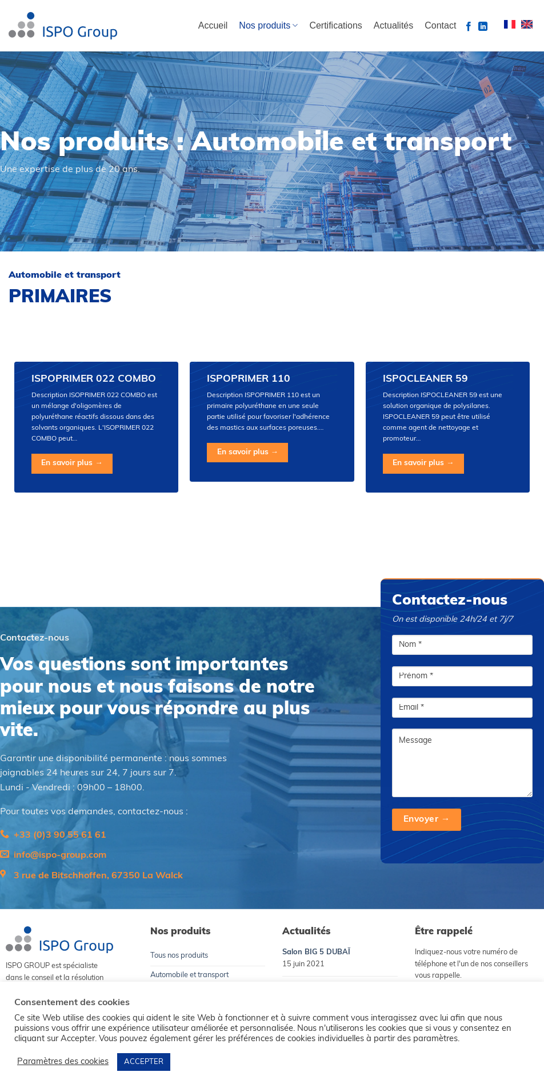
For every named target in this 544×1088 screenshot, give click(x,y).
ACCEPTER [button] (143, 1062)
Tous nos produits (179, 955)
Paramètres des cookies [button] (63, 1062)
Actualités (393, 25)
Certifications (335, 25)
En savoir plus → (72, 463)
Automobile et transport (189, 975)
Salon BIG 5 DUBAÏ (316, 952)
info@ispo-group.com (60, 855)
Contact (440, 25)
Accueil (213, 25)
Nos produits (268, 25)
